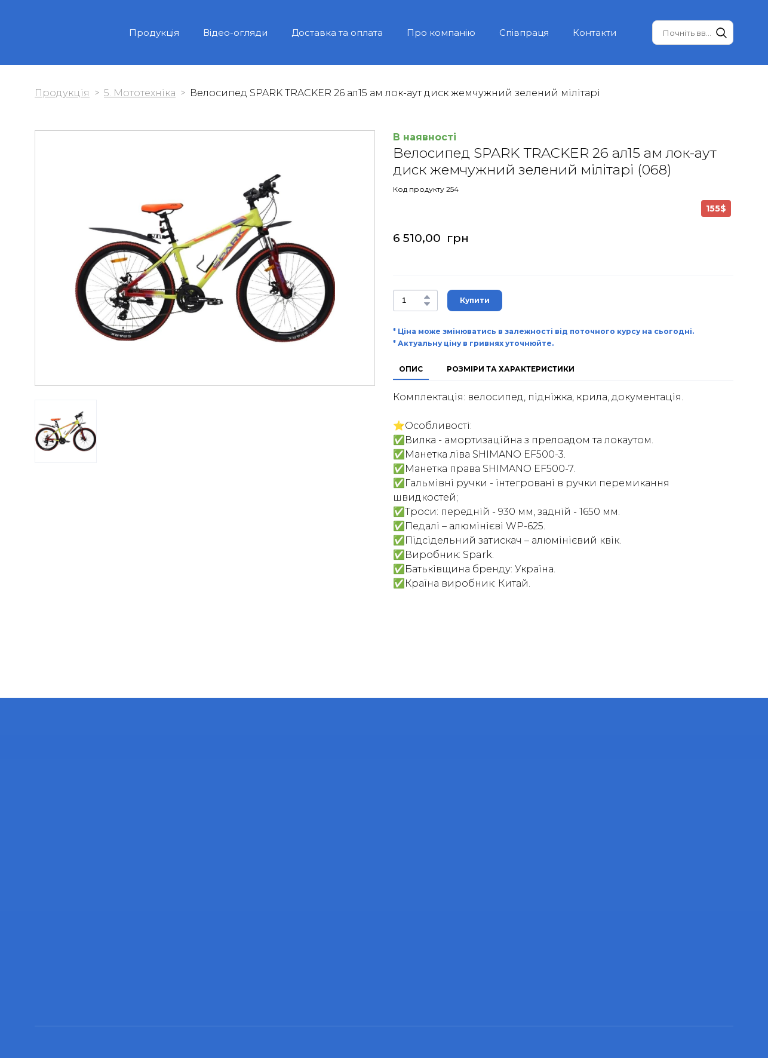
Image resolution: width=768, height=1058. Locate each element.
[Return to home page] (58, 32)
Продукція (154, 32)
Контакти (594, 32)
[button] (721, 33)
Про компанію (441, 32)
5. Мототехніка (140, 93)
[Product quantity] (412, 300)
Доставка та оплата (337, 32)
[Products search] (692, 32)
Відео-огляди (235, 32)
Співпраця (524, 32)
